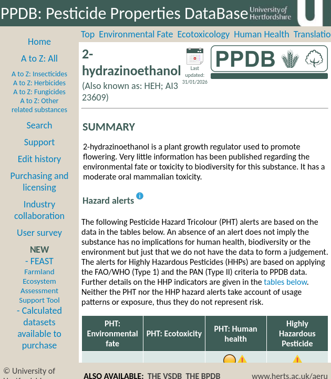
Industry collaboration (39, 210)
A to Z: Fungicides (39, 91)
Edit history (39, 159)
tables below (285, 282)
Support (39, 142)
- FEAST (39, 280)
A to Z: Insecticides (39, 73)
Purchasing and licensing (39, 181)
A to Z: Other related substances (39, 105)
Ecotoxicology (204, 34)
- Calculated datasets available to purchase (39, 328)
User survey (39, 232)
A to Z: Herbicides (39, 82)
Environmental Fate (136, 34)
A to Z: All (39, 58)
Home (39, 41)
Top (88, 34)
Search (40, 125)
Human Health (261, 34)
